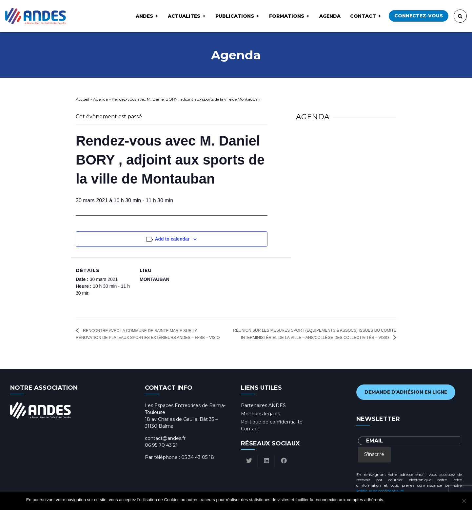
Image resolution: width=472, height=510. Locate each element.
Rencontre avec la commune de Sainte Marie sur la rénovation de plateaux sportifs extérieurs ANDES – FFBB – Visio (148, 334)
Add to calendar (172, 239)
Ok (390, 499)
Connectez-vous (418, 16)
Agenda (330, 16)
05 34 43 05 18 (197, 457)
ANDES (144, 16)
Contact (363, 16)
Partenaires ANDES (263, 405)
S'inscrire (374, 454)
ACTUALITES (184, 16)
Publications (234, 16)
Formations (286, 16)
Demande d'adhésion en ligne (405, 392)
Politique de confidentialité (272, 422)
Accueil (82, 99)
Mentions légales (260, 414)
